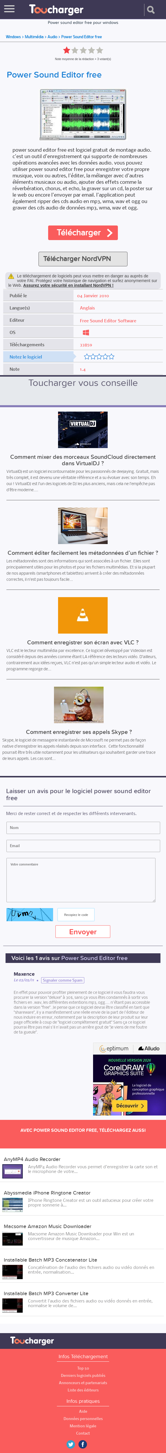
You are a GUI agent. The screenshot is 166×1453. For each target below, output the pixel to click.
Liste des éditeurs (83, 1390)
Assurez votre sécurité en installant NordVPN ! (68, 285)
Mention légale (83, 1426)
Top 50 (83, 1368)
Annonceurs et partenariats (83, 1383)
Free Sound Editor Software (108, 320)
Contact (83, 1433)
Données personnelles (83, 1418)
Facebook (86, 1444)
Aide (83, 1411)
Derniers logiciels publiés (83, 1375)
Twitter (73, 1444)
